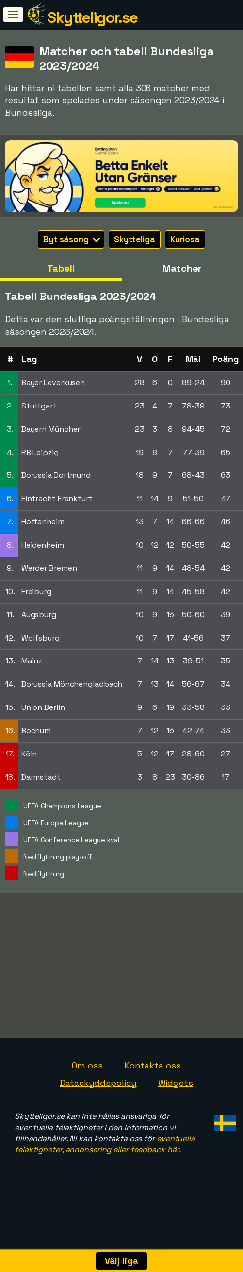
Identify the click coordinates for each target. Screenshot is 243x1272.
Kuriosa (185, 239)
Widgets (175, 1101)
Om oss (87, 1084)
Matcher (182, 268)
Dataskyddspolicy (98, 1101)
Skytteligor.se (92, 17)
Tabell (60, 268)
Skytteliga (134, 239)
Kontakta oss (152, 1084)
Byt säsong (71, 239)
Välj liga (121, 1260)
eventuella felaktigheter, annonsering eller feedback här (105, 1163)
